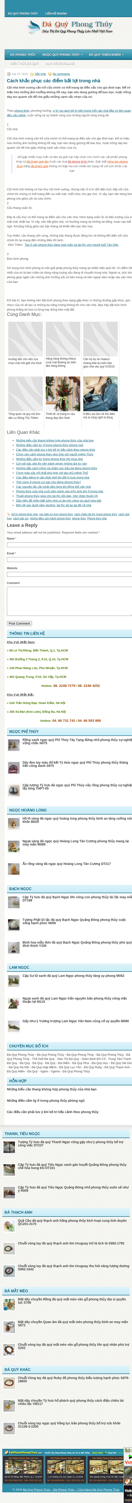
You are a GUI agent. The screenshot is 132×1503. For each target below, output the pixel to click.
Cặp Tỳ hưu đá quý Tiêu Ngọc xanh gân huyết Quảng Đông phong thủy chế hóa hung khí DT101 (72, 1171)
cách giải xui (20, 518)
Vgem (44, 1077)
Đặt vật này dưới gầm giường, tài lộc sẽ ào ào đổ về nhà (53, 505)
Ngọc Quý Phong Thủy (64, 53)
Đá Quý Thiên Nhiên (107, 53)
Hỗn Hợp (40, 74)
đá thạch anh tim (38, 161)
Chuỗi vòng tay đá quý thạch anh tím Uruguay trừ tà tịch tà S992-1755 (71, 1249)
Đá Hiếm (64, 1068)
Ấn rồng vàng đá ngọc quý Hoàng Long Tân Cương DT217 (67, 869)
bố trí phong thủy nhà (24, 514)
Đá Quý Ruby (93, 1072)
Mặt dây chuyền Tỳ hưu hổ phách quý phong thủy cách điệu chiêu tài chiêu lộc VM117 (71, 1407)
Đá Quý (25, 1068)
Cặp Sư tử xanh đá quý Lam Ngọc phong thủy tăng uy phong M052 (73, 981)
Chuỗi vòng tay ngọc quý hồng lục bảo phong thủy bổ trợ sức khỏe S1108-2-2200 (69, 1430)
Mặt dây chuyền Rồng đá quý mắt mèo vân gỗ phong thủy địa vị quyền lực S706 (72, 1306)
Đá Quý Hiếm (16, 1077)
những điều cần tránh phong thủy (50, 518)
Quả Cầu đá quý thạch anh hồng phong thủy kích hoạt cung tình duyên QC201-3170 (72, 1227)
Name (11, 538)
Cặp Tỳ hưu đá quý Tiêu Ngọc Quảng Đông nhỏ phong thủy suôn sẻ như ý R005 (73, 1194)
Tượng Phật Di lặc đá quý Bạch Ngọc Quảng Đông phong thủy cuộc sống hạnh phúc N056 (74, 926)
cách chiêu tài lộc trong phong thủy (95, 514)
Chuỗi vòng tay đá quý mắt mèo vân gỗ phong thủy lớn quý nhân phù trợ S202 (73, 1351)
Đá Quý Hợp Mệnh (44, 1072)
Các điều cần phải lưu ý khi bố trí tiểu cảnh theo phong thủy (55, 449)
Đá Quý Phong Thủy (23, 13)
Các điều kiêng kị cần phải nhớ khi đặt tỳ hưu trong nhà (52, 477)
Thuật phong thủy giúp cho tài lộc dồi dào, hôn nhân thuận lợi (57, 496)
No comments (61, 74)
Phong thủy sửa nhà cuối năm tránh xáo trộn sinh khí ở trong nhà (59, 491)
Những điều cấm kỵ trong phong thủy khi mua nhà (49, 459)
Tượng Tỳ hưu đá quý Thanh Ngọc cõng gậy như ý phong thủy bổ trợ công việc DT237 (70, 1149)
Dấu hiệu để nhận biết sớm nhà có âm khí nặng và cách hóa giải (58, 500)
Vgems (55, 1077)
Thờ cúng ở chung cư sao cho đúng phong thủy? (48, 482)
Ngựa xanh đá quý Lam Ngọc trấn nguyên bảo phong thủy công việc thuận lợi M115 (75, 1005)
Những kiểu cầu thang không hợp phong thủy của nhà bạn (55, 440)
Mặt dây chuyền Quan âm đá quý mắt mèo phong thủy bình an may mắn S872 (73, 1329)
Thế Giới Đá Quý (43, 1064)
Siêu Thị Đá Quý (68, 1064)
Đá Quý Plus (80, 1068)
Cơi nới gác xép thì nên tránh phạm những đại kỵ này (51, 463)
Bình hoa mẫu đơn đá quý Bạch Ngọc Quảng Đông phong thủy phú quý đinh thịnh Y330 (77, 949)
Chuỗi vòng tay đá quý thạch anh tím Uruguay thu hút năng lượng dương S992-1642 (73, 1273)
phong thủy (21, 110)
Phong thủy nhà (96, 518)
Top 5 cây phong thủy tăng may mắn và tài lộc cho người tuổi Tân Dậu (71, 245)
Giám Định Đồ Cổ (94, 1064)
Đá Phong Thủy (23, 54)
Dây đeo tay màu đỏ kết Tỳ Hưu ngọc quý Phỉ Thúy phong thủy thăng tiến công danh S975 (75, 769)
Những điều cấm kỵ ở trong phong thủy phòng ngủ (49, 445)
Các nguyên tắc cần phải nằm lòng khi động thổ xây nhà (53, 486)
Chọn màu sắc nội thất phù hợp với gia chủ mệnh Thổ (52, 473)
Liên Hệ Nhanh (56, 13)
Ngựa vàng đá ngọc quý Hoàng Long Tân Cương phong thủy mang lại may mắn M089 (76, 848)
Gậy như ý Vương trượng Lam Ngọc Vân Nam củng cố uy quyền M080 (76, 1026)
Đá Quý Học (100, 1068)
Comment (13, 583)
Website (12, 568)
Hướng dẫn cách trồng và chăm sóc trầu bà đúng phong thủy (56, 468)
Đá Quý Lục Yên (70, 1072)
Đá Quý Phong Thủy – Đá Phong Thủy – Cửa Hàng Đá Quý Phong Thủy (71, 1495)
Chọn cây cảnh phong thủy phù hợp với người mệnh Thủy (54, 454)
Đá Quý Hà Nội (19, 1072)
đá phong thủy (78, 161)
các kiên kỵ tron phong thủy (56, 514)
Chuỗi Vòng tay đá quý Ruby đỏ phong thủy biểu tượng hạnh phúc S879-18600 (73, 1385)
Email (11, 553)
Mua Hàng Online (60, 63)
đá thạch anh (39, 166)
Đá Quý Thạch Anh (117, 1072)
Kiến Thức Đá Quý (24, 63)
